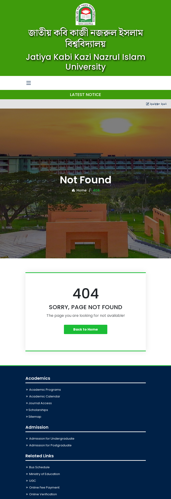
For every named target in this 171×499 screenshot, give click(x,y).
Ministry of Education (42, 474)
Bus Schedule (37, 467)
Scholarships (36, 410)
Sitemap (33, 416)
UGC (30, 480)
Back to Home (85, 329)
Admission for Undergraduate (49, 438)
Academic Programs (43, 389)
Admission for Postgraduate (48, 445)
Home (79, 190)
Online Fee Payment (42, 487)
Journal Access (38, 403)
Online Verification (41, 494)
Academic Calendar (42, 396)
